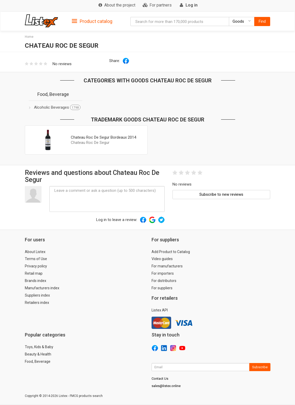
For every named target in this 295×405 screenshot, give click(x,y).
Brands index (35, 281)
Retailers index (37, 302)
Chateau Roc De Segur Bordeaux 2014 (103, 137)
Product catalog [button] (92, 21)
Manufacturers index (42, 288)
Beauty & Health (38, 354)
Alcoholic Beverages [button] (57, 107)
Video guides (162, 259)
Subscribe (260, 367)
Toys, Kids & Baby (39, 347)
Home (29, 37)
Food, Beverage (37, 361)
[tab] (92, 21)
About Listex (35, 252)
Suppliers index (37, 295)
